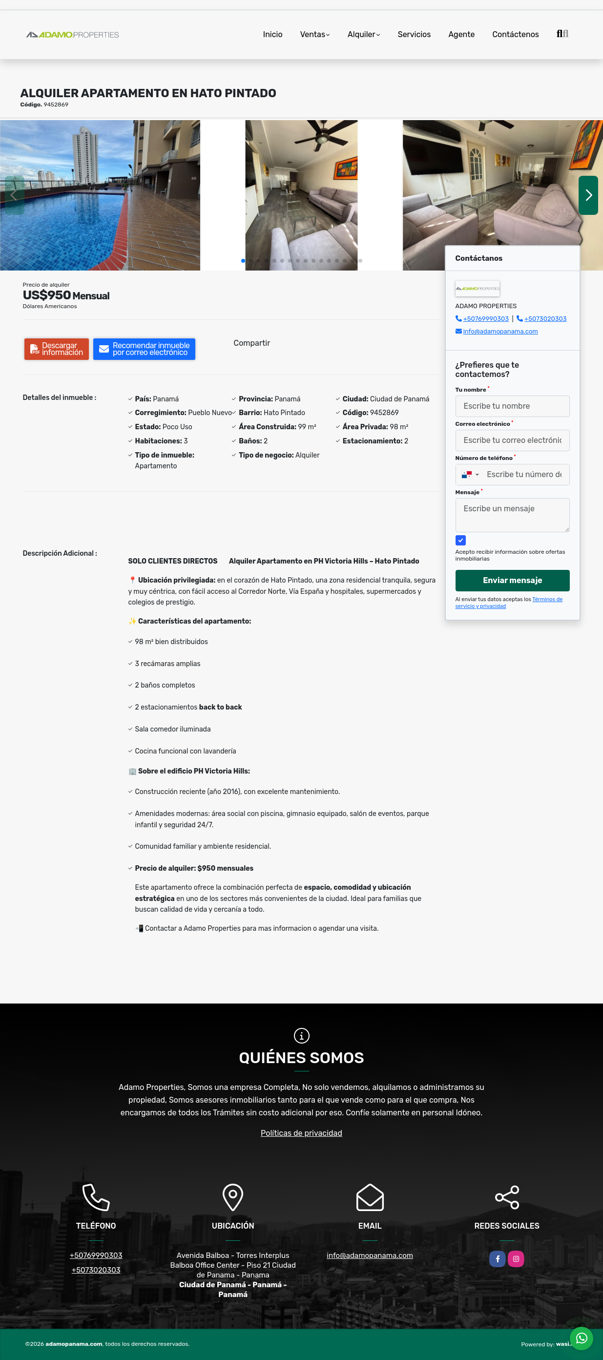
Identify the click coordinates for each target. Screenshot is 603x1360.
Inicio (273, 34)
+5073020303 (545, 318)
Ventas (312, 34)
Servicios (414, 34)
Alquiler (361, 34)
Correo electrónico (485, 424)
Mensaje (469, 492)
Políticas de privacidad (301, 1133)
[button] (243, 261)
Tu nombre (473, 390)
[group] (100, 195)
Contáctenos (515, 34)
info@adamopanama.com (500, 331)
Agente (461, 34)
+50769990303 (486, 318)
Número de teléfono (486, 458)
